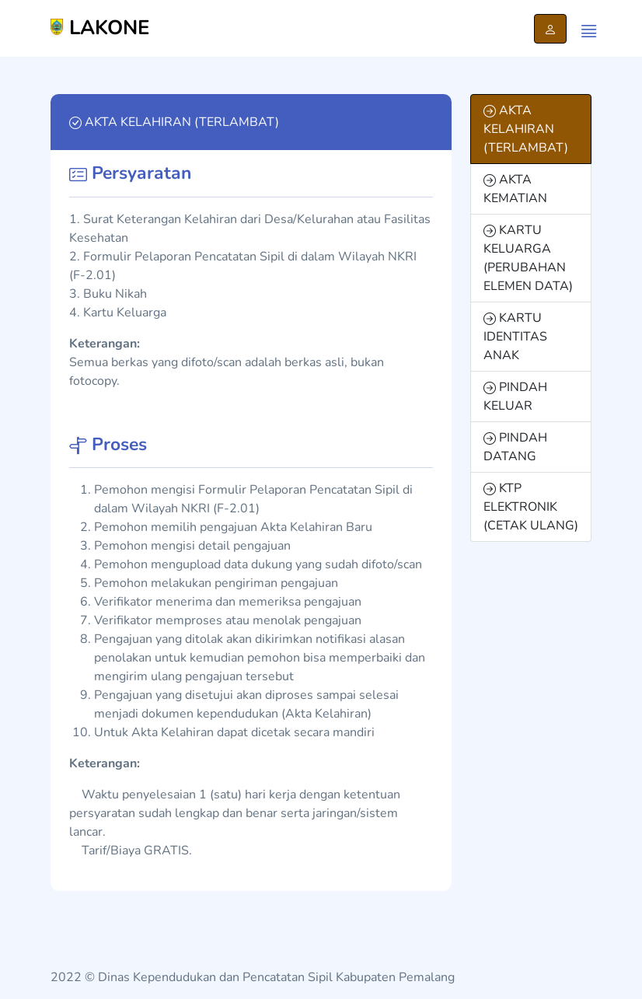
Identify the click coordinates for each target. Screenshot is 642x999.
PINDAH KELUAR (515, 396)
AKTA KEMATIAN (515, 189)
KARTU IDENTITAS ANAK (515, 336)
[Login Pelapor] (550, 29)
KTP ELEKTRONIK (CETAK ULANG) (530, 507)
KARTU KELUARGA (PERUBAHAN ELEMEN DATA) (528, 258)
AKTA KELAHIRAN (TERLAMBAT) (525, 129)
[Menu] (585, 29)
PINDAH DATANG (515, 447)
